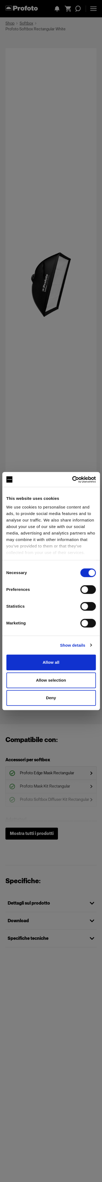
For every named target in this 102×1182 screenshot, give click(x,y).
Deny (51, 697)
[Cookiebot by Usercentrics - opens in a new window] (73, 479)
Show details (72, 645)
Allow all (51, 662)
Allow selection (51, 680)
